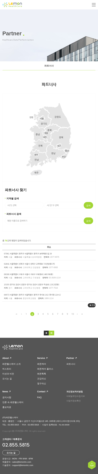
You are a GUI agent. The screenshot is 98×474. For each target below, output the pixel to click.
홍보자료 (6, 407)
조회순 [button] (93, 305)
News (6, 391)
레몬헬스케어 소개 (11, 364)
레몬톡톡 (41, 373)
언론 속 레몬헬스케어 (12, 402)
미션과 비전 (8, 373)
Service (42, 358)
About (6, 358)
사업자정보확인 (73, 401)
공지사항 (6, 397)
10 (72, 313)
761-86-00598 (64, 425)
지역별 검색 (12, 198)
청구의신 (41, 383)
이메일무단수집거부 (75, 396)
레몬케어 (41, 364)
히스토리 (6, 369)
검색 (88, 205)
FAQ (39, 397)
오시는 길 (7, 378)
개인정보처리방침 (74, 391)
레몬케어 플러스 (45, 369)
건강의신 (41, 378)
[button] (46, 333)
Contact (42, 391)
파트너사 (49, 65)
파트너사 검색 (13, 214)
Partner (71, 358)
